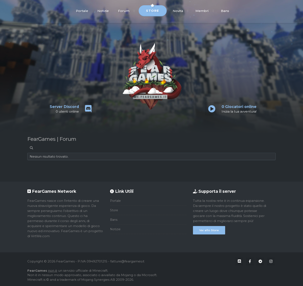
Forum (123, 11)
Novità (178, 11)
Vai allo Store (209, 230)
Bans (225, 11)
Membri (202, 11)
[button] (134, 10)
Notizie (103, 11)
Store (153, 9)
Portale (82, 11)
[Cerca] (31, 148)
